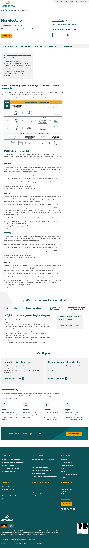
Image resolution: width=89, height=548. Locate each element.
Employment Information (55, 308)
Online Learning (36, 493)
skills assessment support (73, 417)
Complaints (64, 468)
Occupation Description (10, 46)
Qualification (12, 308)
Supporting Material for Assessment (76, 308)
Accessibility (18, 543)
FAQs (3, 499)
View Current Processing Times (62, 29)
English (56, 1)
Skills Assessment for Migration (11, 459)
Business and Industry (8, 465)
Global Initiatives (37, 496)
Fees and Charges (58, 20)
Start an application (74, 434)
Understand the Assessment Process (64, 25)
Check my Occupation (12, 10)
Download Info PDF (60, 35)
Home (2, 10)
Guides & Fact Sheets (8, 490)
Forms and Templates (38, 473)
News (3, 493)
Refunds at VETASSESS (67, 465)
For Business (35, 487)
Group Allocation (26, 46)
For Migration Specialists (9, 496)
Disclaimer (4, 543)
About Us (64, 459)
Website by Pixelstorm (36, 543)
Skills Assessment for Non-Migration (12, 462)
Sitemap (25, 543)
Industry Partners (66, 462)
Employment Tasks (34, 308)
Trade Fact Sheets (37, 464)
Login (85, 1)
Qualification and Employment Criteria (47, 46)
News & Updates (77, 1)
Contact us (66, 503)
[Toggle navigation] (84, 6)
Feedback (64, 471)
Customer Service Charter (69, 474)
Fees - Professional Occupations (41, 470)
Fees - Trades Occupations (40, 467)
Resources (68, 1)
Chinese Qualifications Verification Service (44, 476)
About (63, 1)
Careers (63, 477)
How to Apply (67, 46)
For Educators (36, 490)
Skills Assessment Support (9, 471)
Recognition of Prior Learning (10, 468)
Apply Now (6, 36)
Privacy (11, 543)
